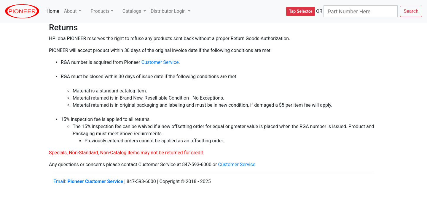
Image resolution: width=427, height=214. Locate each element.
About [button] (71, 11)
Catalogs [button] (132, 11)
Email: (88, 181)
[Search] (361, 11)
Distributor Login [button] (169, 11)
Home (54, 11)
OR (319, 11)
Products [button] (99, 11)
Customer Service (160, 62)
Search (411, 11)
